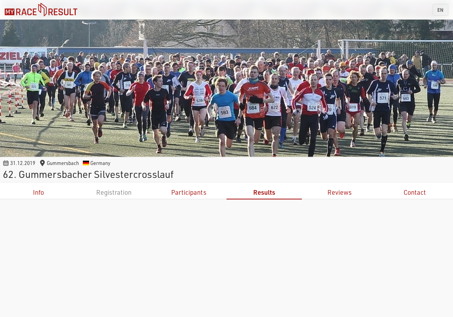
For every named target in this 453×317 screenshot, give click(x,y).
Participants (188, 192)
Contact (415, 192)
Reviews (339, 192)
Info (38, 192)
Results (264, 192)
